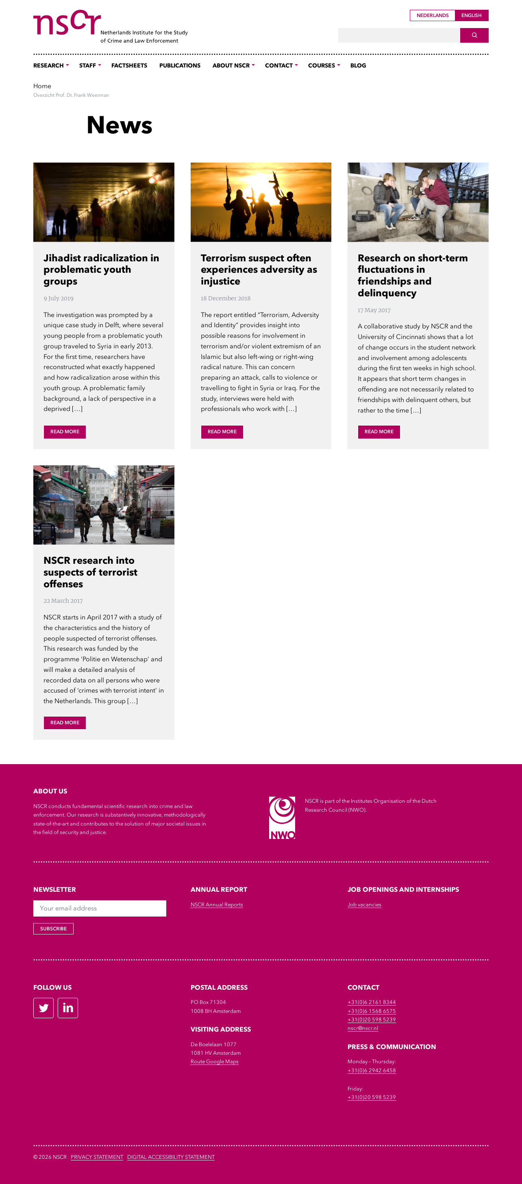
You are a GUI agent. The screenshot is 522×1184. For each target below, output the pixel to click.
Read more (64, 431)
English (471, 15)
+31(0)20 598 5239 (372, 1020)
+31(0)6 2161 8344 (372, 1002)
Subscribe (53, 929)
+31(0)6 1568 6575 (372, 1011)
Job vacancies (364, 905)
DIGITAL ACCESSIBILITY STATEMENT (171, 1157)
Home (42, 86)
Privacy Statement (97, 1157)
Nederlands (433, 15)
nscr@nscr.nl (363, 1028)
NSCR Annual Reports (217, 905)
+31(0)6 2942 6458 (372, 1070)
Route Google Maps (215, 1061)
